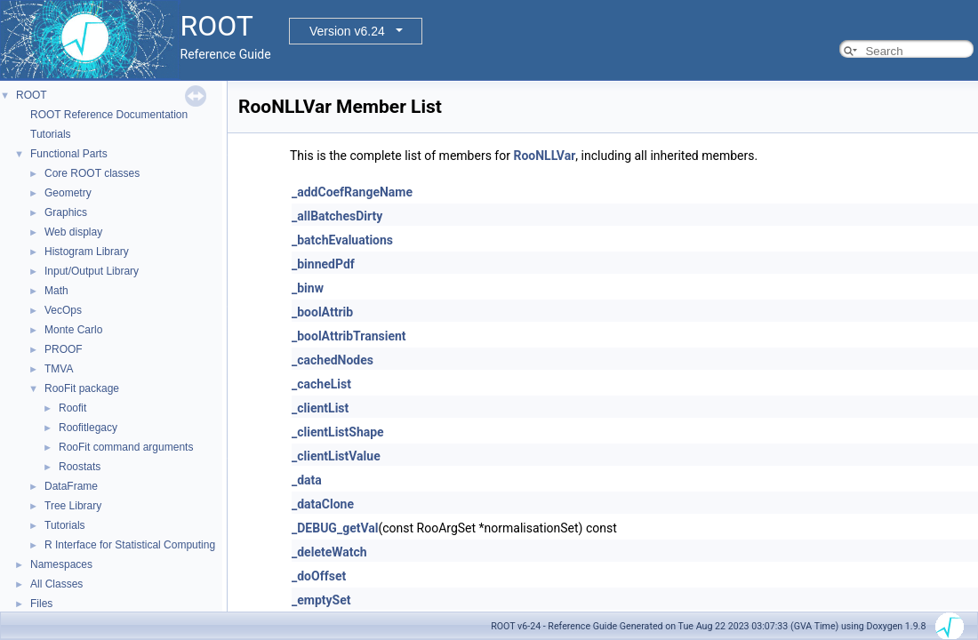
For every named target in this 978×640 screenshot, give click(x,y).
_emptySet (321, 600)
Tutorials (50, 134)
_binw (308, 288)
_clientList (320, 408)
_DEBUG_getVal (335, 528)
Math (56, 290)
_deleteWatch (329, 552)
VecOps (63, 310)
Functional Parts (69, 154)
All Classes (56, 584)
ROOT (31, 95)
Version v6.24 (347, 31)
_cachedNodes (332, 360)
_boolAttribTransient (349, 336)
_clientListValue (336, 456)
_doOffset (319, 576)
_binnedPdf (323, 264)
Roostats (79, 466)
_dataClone (323, 504)
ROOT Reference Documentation (109, 114)
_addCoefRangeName (352, 192)
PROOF (63, 349)
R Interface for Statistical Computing (129, 545)
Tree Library (72, 506)
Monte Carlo (73, 330)
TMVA (58, 369)
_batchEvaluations (342, 240)
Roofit (72, 408)
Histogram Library (86, 251)
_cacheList (321, 384)
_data (307, 480)
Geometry (68, 193)
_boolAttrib (322, 312)
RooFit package (81, 388)
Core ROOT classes (92, 173)
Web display (73, 232)
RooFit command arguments (126, 447)
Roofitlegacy (88, 427)
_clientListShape (338, 432)
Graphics (65, 212)
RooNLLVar (544, 155)
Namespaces (61, 564)
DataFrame (71, 486)
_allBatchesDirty (337, 216)
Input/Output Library (91, 271)
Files (41, 603)
